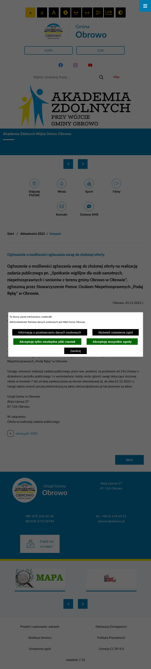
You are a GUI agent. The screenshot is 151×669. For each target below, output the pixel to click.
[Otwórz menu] (145, 6)
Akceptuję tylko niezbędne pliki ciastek (47, 341)
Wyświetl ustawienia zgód (115, 332)
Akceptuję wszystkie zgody (112, 341)
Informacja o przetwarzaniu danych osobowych (49, 332)
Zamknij (75, 351)
